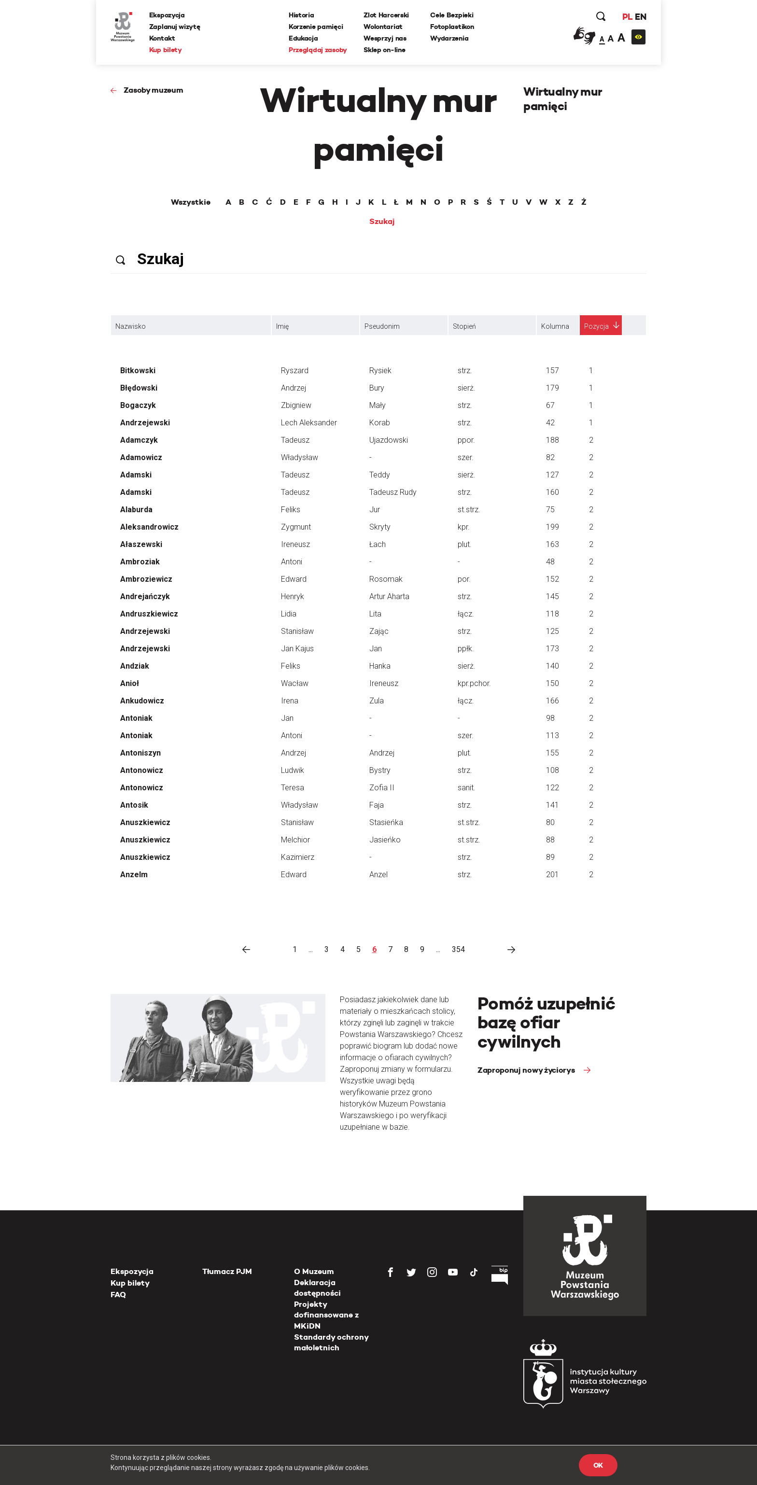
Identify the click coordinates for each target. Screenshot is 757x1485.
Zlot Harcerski (386, 15)
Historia (301, 15)
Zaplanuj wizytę (174, 26)
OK (598, 1465)
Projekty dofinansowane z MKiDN (326, 1315)
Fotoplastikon (452, 26)
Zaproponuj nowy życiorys (526, 1070)
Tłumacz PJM (227, 1271)
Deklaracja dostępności (317, 1287)
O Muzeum (314, 1271)
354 (458, 949)
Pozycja (596, 326)
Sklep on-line (384, 49)
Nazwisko (130, 326)
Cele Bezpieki (451, 15)
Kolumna (555, 326)
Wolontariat (383, 26)
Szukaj (382, 221)
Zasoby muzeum (153, 90)
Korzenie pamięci (316, 26)
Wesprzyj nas (385, 38)
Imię (282, 326)
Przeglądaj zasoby (318, 49)
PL (627, 16)
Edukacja (303, 38)
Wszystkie (190, 202)
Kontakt (162, 38)
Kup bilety (165, 49)
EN (640, 16)
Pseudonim (382, 326)
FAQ (118, 1294)
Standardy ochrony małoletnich (331, 1342)
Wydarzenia (449, 38)
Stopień (464, 326)
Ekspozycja (167, 15)
